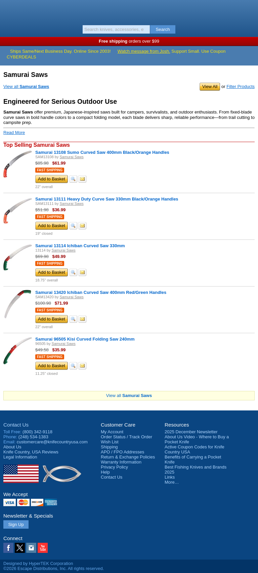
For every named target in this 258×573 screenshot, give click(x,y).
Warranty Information (121, 462)
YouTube (43, 548)
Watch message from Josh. (144, 51)
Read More (14, 132)
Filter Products (240, 86)
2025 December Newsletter (191, 431)
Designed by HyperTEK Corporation (38, 563)
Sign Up (16, 524)
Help (105, 472)
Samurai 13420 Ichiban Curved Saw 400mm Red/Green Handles (100, 292)
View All (209, 86)
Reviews (30, 451)
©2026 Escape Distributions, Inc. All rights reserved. (53, 568)
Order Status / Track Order (126, 436)
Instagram (31, 548)
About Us (12, 446)
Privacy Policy (114, 467)
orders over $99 (129, 41)
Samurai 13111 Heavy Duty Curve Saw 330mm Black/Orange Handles (106, 199)
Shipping (109, 446)
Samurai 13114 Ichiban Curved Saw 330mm (80, 245)
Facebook (8, 548)
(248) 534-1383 (33, 436)
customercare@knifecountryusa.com (52, 441)
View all (26, 86)
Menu (8, 10)
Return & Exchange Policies (128, 456)
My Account (112, 431)
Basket (249, 10)
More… (172, 482)
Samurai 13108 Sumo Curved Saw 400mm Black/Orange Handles (102, 152)
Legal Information (20, 456)
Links (170, 477)
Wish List (110, 441)
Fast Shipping (49, 170)
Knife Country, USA (129, 11)
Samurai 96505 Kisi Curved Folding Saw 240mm (85, 339)
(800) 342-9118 (37, 431)
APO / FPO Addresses (122, 451)
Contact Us (16, 425)
